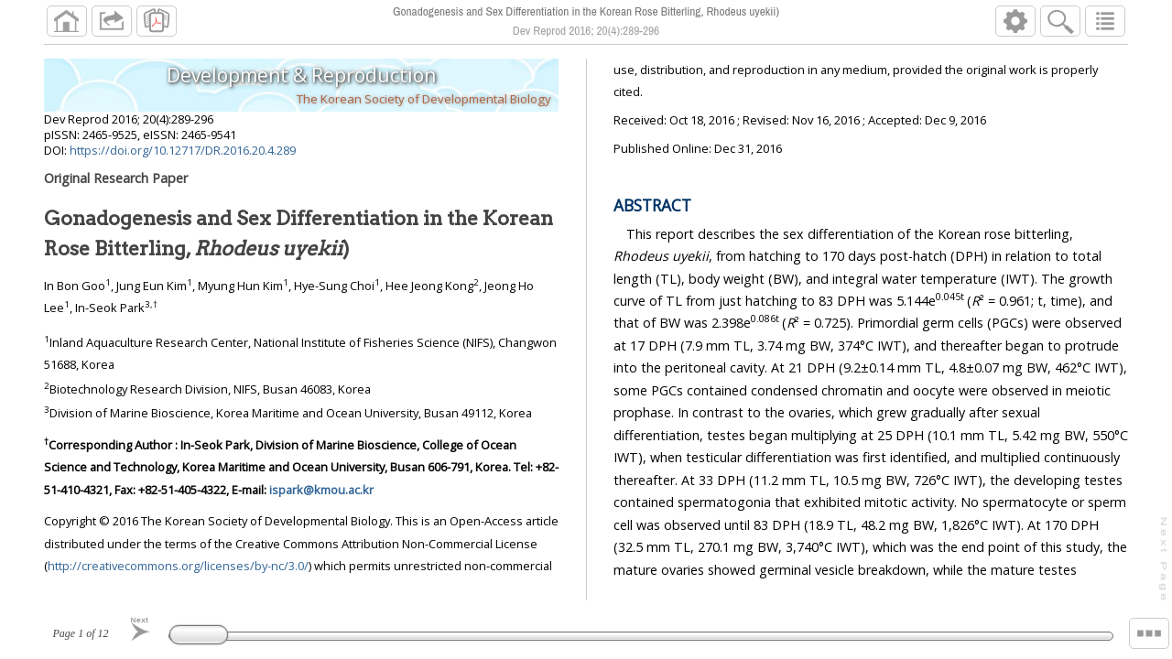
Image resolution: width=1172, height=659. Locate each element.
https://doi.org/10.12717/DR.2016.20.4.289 (183, 150)
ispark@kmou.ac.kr (321, 489)
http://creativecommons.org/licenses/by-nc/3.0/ (178, 565)
